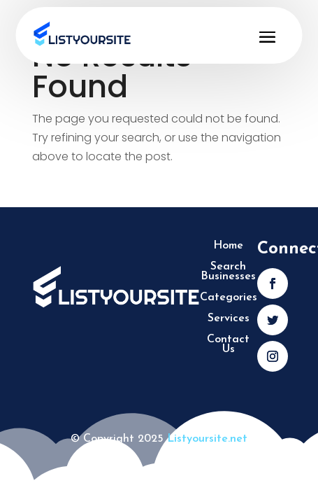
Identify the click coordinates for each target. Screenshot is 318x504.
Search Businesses (228, 272)
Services (229, 319)
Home (228, 246)
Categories (228, 298)
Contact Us (228, 345)
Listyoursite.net (207, 438)
